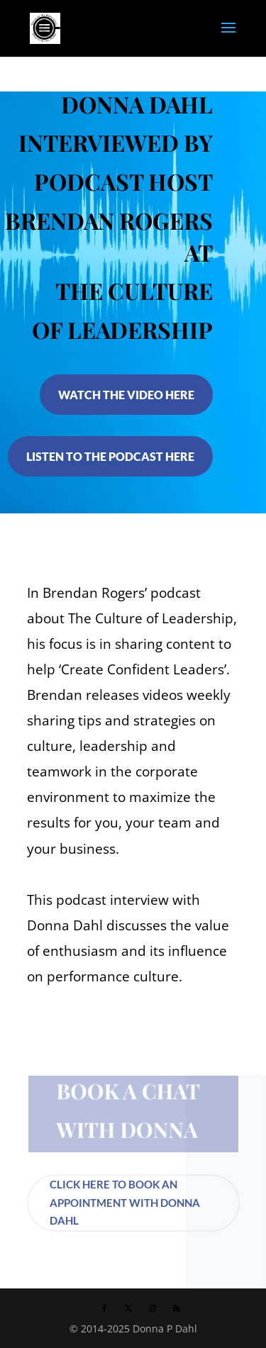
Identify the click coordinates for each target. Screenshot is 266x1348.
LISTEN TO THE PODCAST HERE (110, 456)
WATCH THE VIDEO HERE (126, 394)
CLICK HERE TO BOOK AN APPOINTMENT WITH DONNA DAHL (125, 1202)
